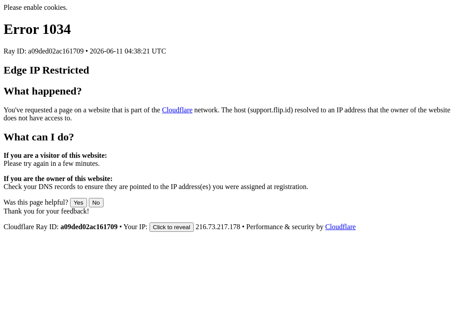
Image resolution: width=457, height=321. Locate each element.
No (96, 202)
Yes (78, 202)
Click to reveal (172, 227)
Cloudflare (177, 110)
